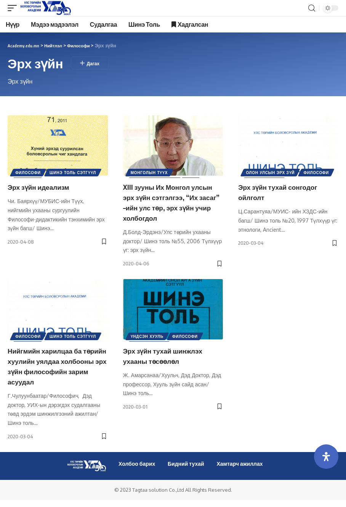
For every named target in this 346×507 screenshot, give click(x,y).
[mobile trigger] (14, 8)
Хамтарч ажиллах (239, 470)
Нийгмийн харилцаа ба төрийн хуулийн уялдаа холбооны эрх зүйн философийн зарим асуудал (52, 368)
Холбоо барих (137, 470)
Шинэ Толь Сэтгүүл (75, 173)
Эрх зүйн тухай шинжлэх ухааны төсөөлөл (169, 353)
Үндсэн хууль (147, 335)
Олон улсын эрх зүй (271, 173)
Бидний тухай (186, 470)
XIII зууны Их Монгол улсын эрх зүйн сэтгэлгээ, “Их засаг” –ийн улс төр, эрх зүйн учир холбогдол (171, 201)
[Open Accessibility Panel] (326, 456)
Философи (29, 173)
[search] (311, 8)
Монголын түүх (149, 173)
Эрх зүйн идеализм (43, 186)
